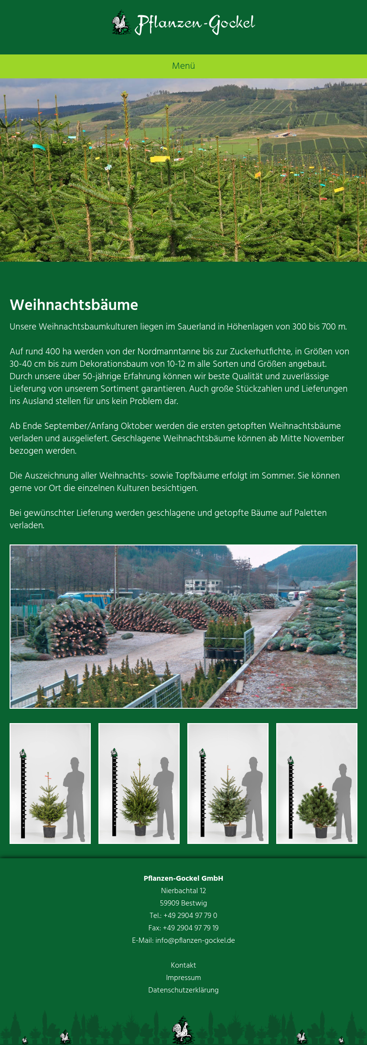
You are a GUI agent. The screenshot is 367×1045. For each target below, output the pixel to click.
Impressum (183, 978)
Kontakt (183, 966)
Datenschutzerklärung (183, 990)
